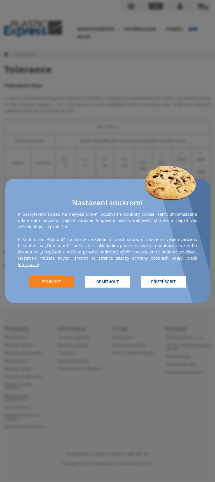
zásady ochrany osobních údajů (149, 258)
